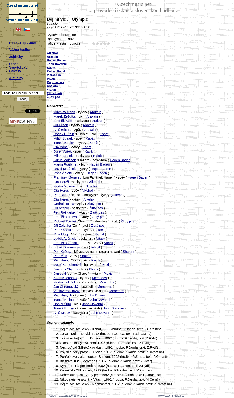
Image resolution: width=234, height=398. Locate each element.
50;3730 (108, 43)
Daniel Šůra (62, 304)
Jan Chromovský (65, 286)
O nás (14, 64)
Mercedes (99, 278)
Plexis (95, 260)
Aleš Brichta (62, 130)
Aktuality (16, 78)
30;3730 (101, 43)
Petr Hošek (61, 260)
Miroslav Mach (64, 112)
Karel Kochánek (65, 278)
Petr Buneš (61, 195)
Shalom (128, 251)
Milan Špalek (63, 138)
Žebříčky (16, 57)
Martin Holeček (64, 282)
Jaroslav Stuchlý (65, 269)
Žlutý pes (94, 204)
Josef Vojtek (62, 151)
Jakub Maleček (64, 160)
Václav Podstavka (66, 291)
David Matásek (64, 169)
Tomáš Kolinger (65, 299)
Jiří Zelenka (62, 225)
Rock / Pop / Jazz (22, 43)
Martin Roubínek (65, 164)
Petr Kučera (62, 251)
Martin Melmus (64, 186)
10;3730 (94, 43)
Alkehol (94, 182)
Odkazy (15, 71)
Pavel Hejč (61, 234)
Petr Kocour (62, 230)
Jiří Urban (60, 125)
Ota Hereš (61, 182)
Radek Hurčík (63, 134)
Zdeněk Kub (62, 121)
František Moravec (67, 177)
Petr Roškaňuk (64, 212)
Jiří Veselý (61, 208)
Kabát (104, 134)
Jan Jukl (59, 273)
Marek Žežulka (64, 116)
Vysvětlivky (18, 67)
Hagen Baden (120, 160)
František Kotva (65, 217)
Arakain (95, 112)
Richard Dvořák (65, 221)
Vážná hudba (19, 49)
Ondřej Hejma (63, 204)
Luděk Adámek (64, 238)
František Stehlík (65, 243)
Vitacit (99, 230)
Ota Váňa (60, 147)
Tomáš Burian (63, 308)
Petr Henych (62, 295)
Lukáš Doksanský (66, 247)
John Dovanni (97, 295)
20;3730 (97, 43)
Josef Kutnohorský (67, 264)
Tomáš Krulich (63, 143)
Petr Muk (60, 256)
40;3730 (104, 43)
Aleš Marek (61, 313)
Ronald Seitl (62, 173)
